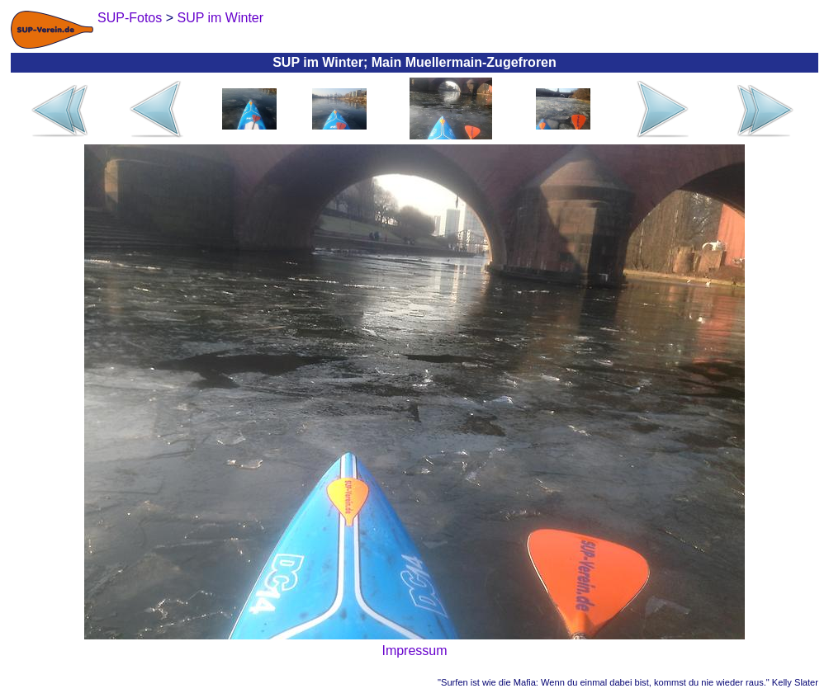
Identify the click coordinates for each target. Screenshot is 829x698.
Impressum (414, 651)
